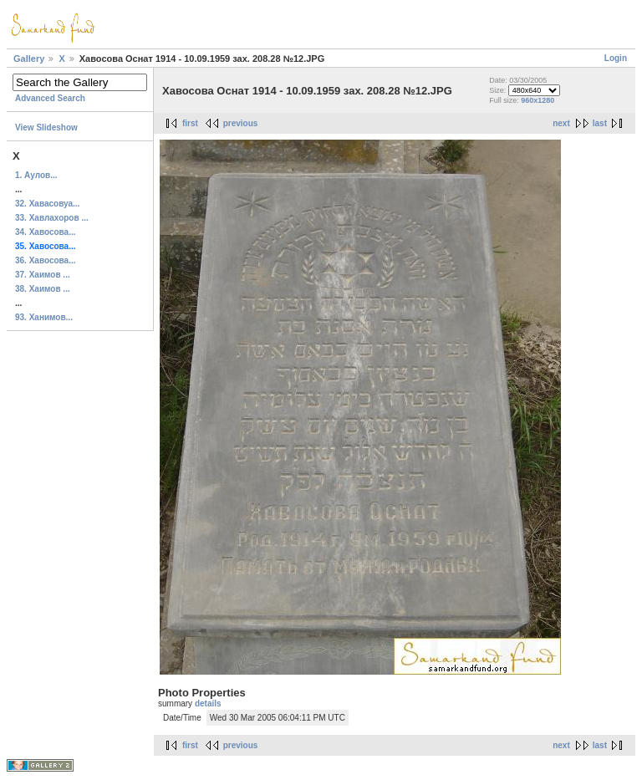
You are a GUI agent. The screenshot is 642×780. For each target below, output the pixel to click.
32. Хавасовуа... (47, 203)
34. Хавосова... (45, 232)
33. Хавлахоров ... (52, 217)
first (190, 123)
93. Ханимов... (44, 317)
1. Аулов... (36, 175)
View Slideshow (46, 127)
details (208, 703)
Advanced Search (50, 98)
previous (240, 123)
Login (615, 58)
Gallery (28, 59)
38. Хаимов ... (42, 288)
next (561, 123)
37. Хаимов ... (42, 274)
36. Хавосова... (45, 260)
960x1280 (537, 100)
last (600, 123)
